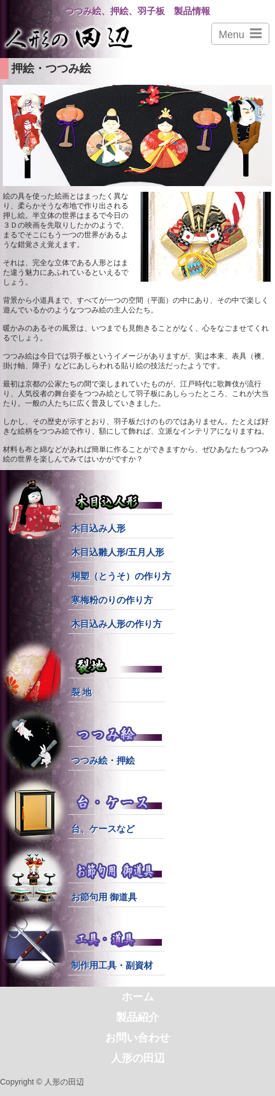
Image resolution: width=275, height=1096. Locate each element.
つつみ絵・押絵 (103, 760)
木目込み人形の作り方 (116, 624)
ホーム (138, 997)
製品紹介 (137, 1017)
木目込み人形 (98, 528)
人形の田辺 (138, 1058)
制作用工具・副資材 (112, 965)
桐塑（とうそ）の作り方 (121, 576)
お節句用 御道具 (104, 897)
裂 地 (81, 692)
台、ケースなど (103, 829)
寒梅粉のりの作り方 (112, 600)
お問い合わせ (137, 1038)
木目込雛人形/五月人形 (117, 552)
